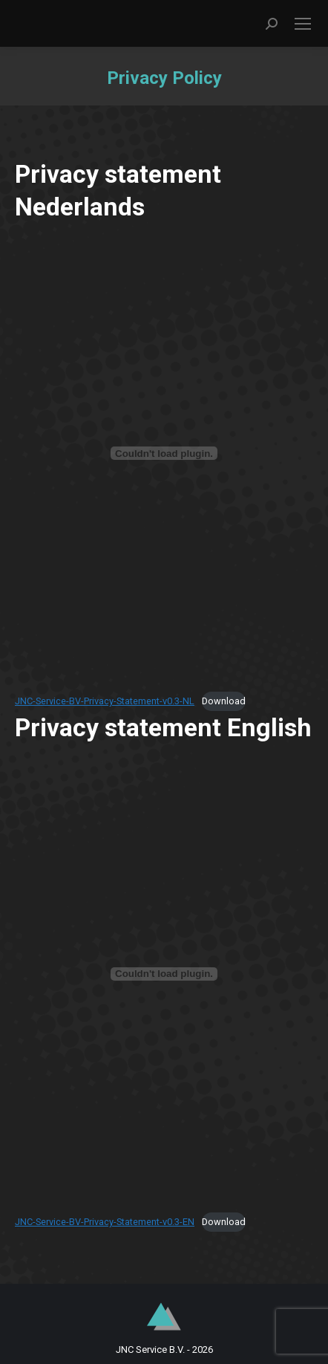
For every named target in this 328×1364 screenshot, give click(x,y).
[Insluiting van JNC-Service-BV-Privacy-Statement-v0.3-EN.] (164, 974)
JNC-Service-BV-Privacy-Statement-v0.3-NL (104, 701)
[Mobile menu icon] (302, 23)
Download (224, 701)
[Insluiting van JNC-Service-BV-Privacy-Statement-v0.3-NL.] (164, 453)
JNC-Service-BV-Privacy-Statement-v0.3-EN (104, 1221)
